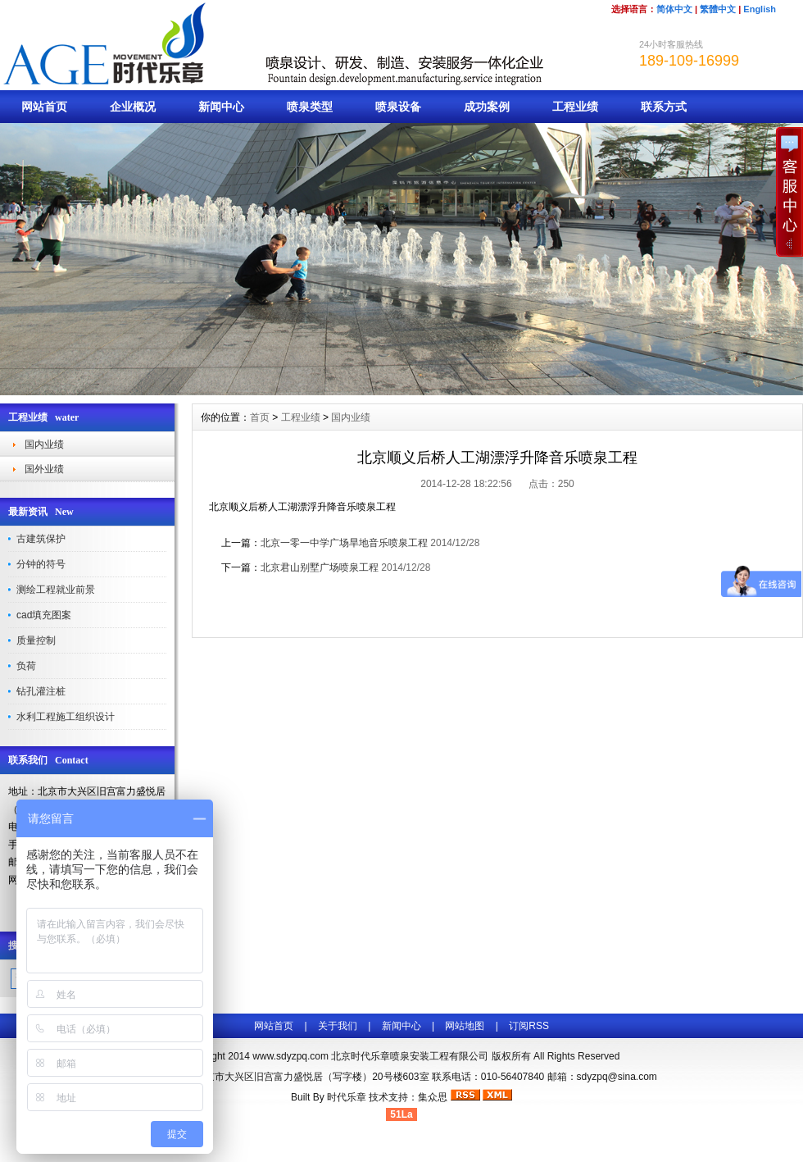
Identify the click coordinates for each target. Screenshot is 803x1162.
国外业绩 (44, 469)
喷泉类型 (310, 106)
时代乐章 (346, 1097)
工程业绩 (575, 106)
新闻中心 (221, 106)
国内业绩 (44, 444)
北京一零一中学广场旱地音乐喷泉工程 (344, 543)
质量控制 (36, 640)
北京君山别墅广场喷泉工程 (320, 567)
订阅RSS (529, 1026)
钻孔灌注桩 (41, 691)
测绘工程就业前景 (55, 589)
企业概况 (133, 106)
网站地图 (464, 1026)
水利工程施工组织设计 (65, 716)
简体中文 (674, 9)
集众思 (432, 1097)
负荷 (26, 666)
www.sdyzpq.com (290, 1056)
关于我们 (337, 1026)
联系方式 (664, 106)
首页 (260, 417)
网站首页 (44, 106)
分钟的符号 (41, 564)
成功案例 (487, 106)
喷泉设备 (398, 106)
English (759, 9)
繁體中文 (718, 9)
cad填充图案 (43, 615)
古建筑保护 (41, 539)
